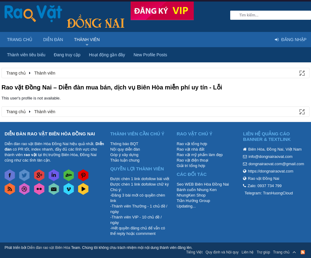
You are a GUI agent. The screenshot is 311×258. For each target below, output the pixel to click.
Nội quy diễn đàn (125, 149)
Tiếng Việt (194, 252)
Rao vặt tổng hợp (192, 143)
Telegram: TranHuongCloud (268, 193)
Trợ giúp (263, 252)
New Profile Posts (150, 54)
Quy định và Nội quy (222, 252)
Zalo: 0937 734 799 (265, 185)
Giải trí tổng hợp (191, 165)
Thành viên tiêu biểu (26, 54)
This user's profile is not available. (31, 98)
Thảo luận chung (124, 160)
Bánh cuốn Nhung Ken (197, 189)
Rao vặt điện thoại (192, 160)
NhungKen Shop (191, 195)
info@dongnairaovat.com (270, 156)
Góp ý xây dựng (124, 154)
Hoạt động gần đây (107, 54)
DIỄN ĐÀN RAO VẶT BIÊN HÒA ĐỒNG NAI (50, 133)
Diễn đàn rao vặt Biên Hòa (48, 248)
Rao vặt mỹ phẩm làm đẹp (200, 154)
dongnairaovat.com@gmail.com (276, 164)
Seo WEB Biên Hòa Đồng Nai (203, 184)
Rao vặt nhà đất (190, 149)
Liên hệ (247, 252)
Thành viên (87, 39)
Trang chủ (19, 39)
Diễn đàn (53, 39)
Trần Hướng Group (193, 200)
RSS (303, 252)
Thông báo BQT (124, 143)
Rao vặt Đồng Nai (263, 178)
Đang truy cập (67, 54)
